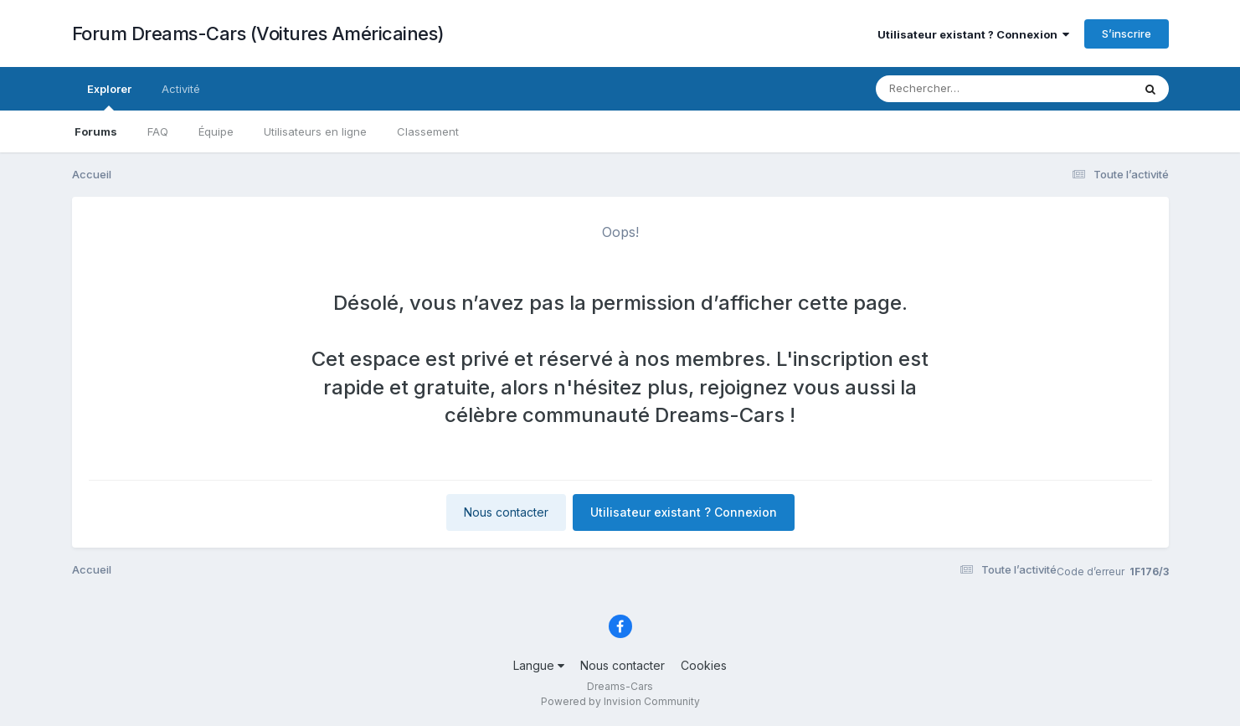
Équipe (216, 131)
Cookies (704, 665)
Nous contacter (506, 512)
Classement (428, 131)
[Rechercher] (956, 88)
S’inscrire (1126, 33)
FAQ (157, 131)
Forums (96, 131)
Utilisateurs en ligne (315, 131)
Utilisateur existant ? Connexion (973, 34)
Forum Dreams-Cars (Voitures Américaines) (258, 33)
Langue (538, 665)
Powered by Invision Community (620, 701)
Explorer (109, 96)
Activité (181, 88)
